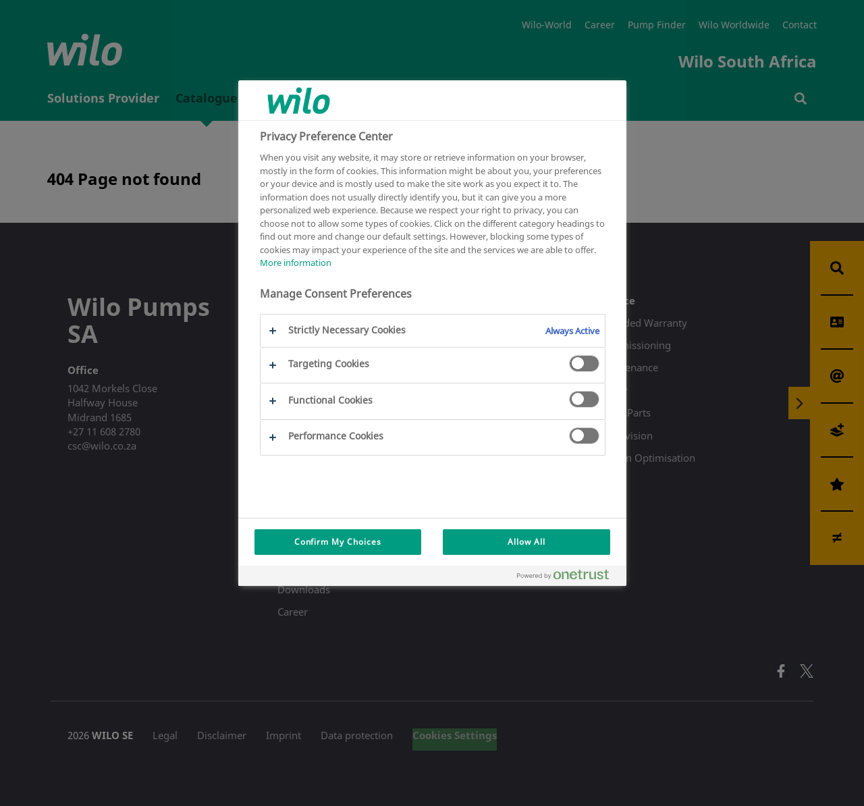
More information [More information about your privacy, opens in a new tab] (295, 263)
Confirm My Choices (337, 541)
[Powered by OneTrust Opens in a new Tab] (568, 577)
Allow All (526, 541)
